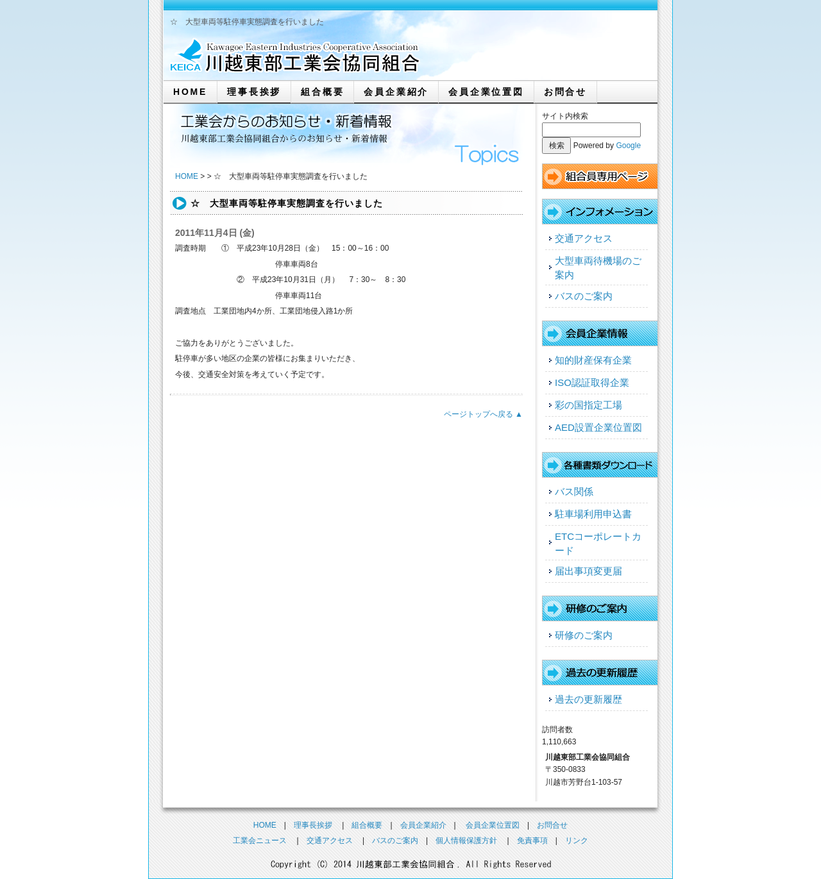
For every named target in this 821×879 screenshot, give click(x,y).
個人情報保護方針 (466, 840)
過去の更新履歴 (588, 699)
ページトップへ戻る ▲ (483, 414)
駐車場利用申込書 (593, 513)
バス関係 (574, 491)
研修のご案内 (584, 635)
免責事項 (532, 840)
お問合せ (565, 92)
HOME (190, 92)
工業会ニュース (260, 840)
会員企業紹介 (396, 92)
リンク (576, 840)
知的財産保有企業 (593, 360)
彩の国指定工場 (588, 404)
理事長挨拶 (254, 92)
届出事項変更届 (588, 570)
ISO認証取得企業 (592, 382)
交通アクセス (584, 238)
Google (628, 145)
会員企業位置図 (486, 92)
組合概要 (322, 92)
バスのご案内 (584, 295)
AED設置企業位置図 (598, 427)
